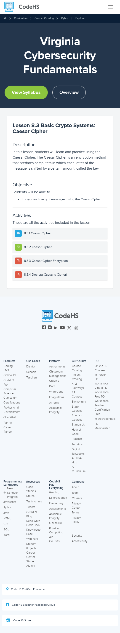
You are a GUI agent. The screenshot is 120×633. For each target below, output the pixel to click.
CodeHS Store (18, 620)
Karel (6, 535)
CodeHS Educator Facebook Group (30, 605)
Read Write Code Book (33, 523)
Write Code (56, 392)
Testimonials (34, 501)
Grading (54, 381)
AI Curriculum (78, 469)
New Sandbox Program (10, 493)
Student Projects (31, 546)
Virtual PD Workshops (102, 390)
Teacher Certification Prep (102, 409)
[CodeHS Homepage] (23, 7)
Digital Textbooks (78, 452)
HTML (7, 518)
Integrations (56, 397)
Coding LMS (8, 368)
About (75, 487)
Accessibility (79, 541)
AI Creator (9, 417)
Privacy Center (76, 506)
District (30, 366)
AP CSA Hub (77, 460)
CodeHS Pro (8, 382)
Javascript (9, 502)
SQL (6, 529)
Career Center (30, 555)
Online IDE (10, 375)
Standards (78, 424)
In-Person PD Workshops (102, 379)
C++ (5, 524)
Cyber (64, 18)
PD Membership (102, 426)
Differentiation (58, 498)
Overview (69, 92)
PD (97, 361)
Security (77, 536)
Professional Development (11, 410)
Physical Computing (56, 531)
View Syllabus (26, 92)
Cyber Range (7, 430)
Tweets (30, 507)
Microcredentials (105, 419)
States (30, 496)
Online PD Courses (101, 368)
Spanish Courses (77, 418)
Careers (77, 498)
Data (52, 386)
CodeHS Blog (31, 514)
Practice (77, 439)
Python (7, 507)
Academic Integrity (55, 410)
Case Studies (31, 489)
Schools (31, 372)
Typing (7, 422)
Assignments (57, 366)
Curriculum (20, 18)
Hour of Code (76, 432)
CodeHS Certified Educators (25, 589)
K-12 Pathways (78, 386)
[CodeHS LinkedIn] (56, 328)
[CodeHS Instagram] (50, 328)
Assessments (57, 509)
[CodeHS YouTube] (62, 328)
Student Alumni (31, 564)
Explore (80, 18)
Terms (75, 512)
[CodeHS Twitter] (69, 328)
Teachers (31, 377)
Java (6, 513)
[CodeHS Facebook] (44, 328)
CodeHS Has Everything (56, 485)
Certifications (11, 402)
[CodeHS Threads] (76, 328)
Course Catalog (44, 18)
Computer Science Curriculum (10, 393)
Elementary (79, 401)
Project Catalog (77, 377)
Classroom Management (57, 374)
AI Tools (54, 403)
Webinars (32, 539)
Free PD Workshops (102, 399)
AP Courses (77, 395)
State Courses (77, 409)
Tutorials (77, 444)
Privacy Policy (76, 520)
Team (75, 493)
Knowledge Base (33, 532)
